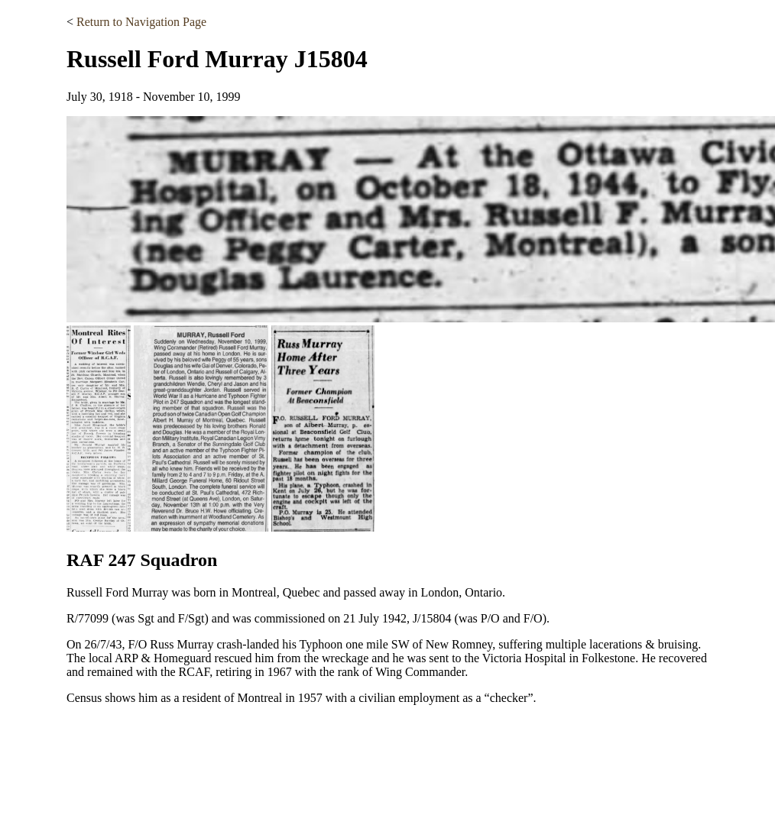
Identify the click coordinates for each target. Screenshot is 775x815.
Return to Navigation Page (141, 21)
